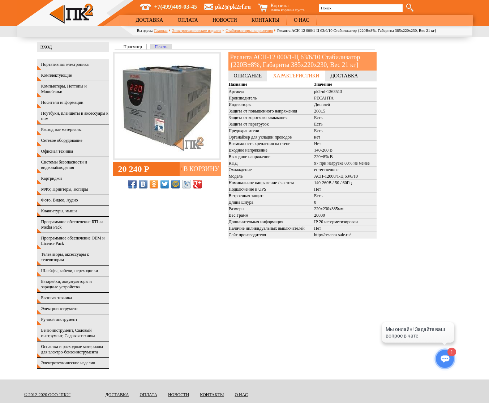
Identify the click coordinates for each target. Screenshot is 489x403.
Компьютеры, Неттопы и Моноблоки (64, 89)
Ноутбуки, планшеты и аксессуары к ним (74, 116)
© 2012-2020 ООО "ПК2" (47, 394)
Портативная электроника (65, 64)
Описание (248, 76)
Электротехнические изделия (197, 30)
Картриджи (51, 178)
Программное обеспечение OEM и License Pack (73, 241)
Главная (161, 30)
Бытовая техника (56, 297)
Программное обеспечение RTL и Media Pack (72, 224)
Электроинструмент (59, 308)
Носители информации (62, 102)
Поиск (326, 8)
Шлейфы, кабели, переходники (69, 270)
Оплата (187, 20)
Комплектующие (56, 75)
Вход (46, 47)
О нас (301, 20)
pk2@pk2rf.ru (233, 7)
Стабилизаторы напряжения (249, 30)
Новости (225, 20)
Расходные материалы (61, 129)
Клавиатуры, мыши (59, 210)
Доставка (149, 20)
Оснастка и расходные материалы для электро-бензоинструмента (72, 349)
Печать (161, 46)
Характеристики (296, 76)
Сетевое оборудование (61, 140)
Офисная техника (57, 151)
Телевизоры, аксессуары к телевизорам (65, 257)
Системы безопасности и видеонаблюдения (64, 165)
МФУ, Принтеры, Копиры (64, 189)
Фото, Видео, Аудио (59, 200)
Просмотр (135, 46)
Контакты (265, 20)
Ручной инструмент (59, 319)
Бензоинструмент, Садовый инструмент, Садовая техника (68, 333)
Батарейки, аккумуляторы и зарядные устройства (66, 284)
